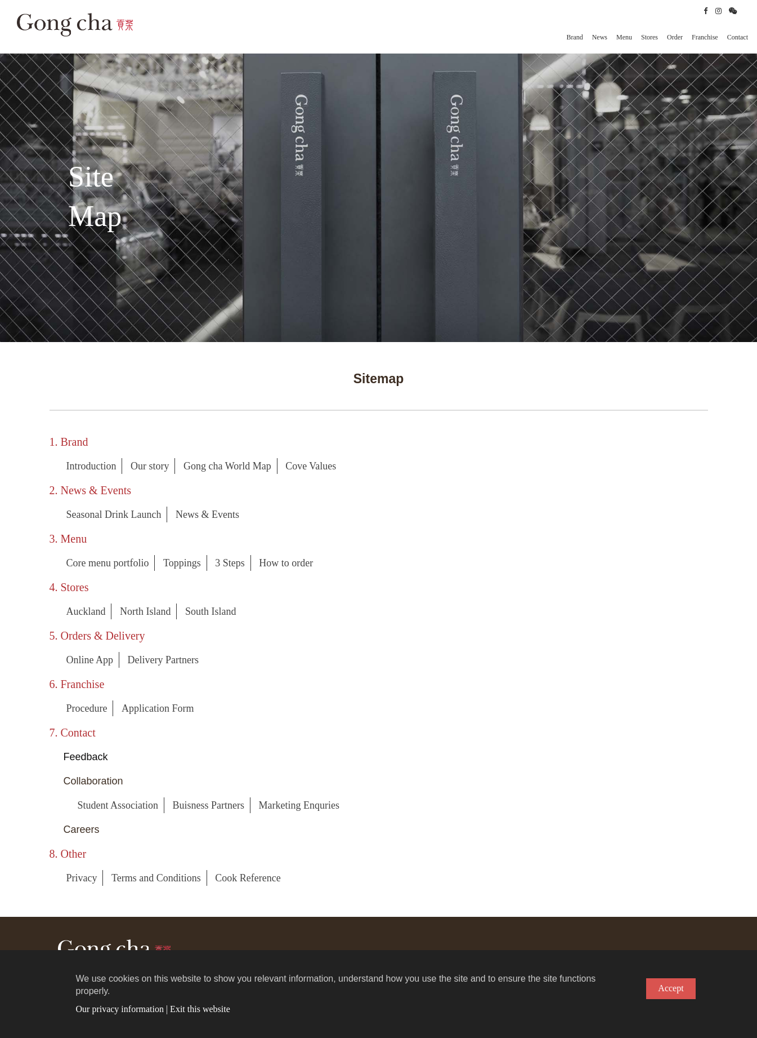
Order (675, 37)
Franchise (705, 37)
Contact (737, 37)
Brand (574, 37)
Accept (670, 988)
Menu (624, 37)
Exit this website (200, 1009)
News (599, 37)
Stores (649, 37)
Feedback (86, 756)
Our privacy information (120, 1009)
